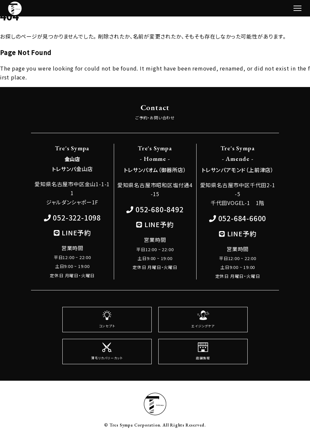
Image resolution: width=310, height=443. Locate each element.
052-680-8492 (160, 209)
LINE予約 (76, 232)
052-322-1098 (77, 217)
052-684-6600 (242, 218)
